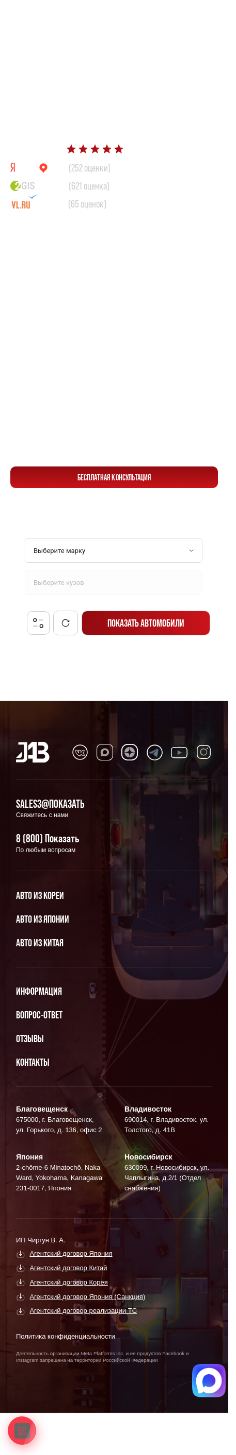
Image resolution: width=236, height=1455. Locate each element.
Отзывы (30, 1038)
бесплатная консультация (114, 477)
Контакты (33, 1062)
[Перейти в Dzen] (129, 752)
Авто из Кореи (40, 895)
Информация (39, 991)
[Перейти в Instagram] (204, 752)
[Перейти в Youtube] (179, 752)
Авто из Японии (42, 919)
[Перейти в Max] (180, 16)
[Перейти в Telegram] (205, 16)
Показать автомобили (145, 623)
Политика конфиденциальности (65, 1336)
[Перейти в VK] (80, 752)
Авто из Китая (40, 942)
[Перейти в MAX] (105, 752)
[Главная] (33, 752)
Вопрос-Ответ (39, 1014)
